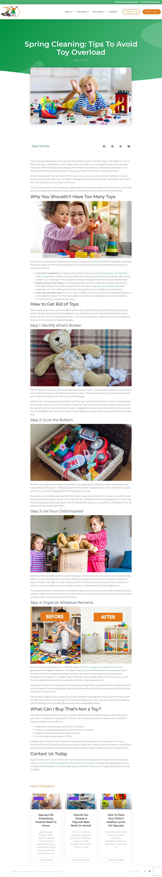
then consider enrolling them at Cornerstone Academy (67, 763)
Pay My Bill (133, 871)
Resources (99, 12)
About (69, 12)
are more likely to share (108, 286)
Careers (113, 12)
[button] (104, 146)
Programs (83, 12)
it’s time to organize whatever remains (99, 667)
